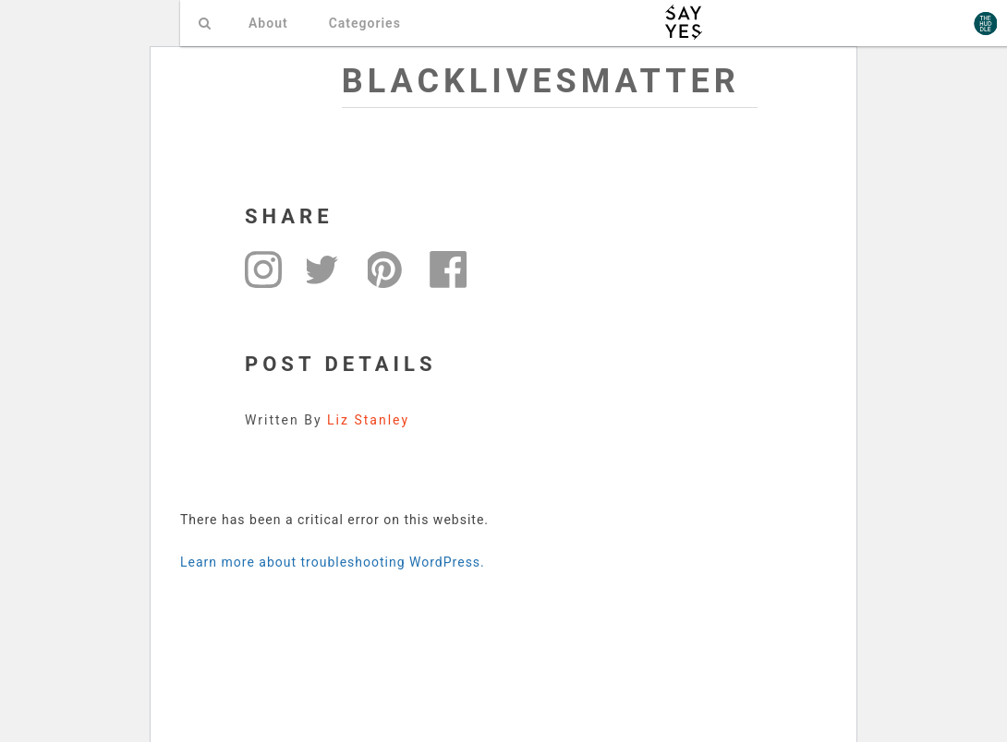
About (268, 23)
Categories (365, 23)
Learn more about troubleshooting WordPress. (332, 562)
